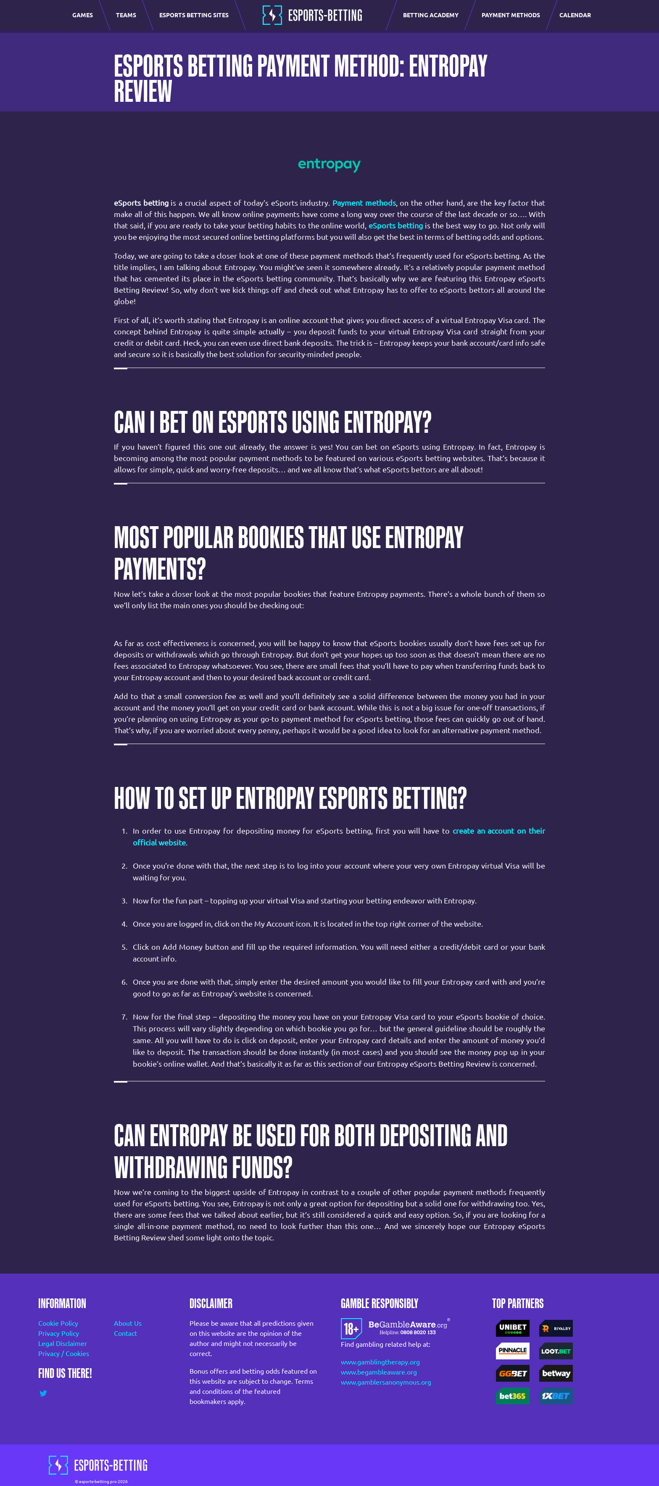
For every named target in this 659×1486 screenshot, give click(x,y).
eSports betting (396, 225)
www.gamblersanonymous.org (386, 1382)
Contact (125, 1333)
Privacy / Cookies (63, 1353)
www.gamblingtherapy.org (380, 1362)
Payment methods (364, 203)
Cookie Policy (58, 1323)
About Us (128, 1323)
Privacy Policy (58, 1333)
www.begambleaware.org (379, 1372)
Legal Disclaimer (62, 1343)
